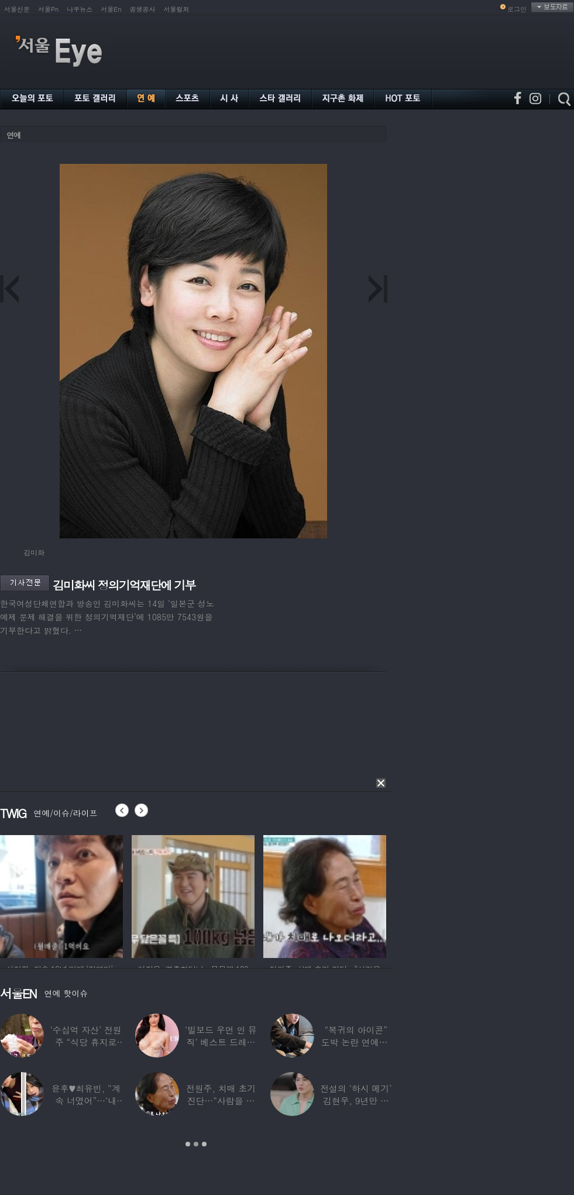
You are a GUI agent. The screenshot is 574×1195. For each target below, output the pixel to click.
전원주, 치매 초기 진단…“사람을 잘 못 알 (221, 1100)
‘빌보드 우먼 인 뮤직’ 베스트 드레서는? (221, 1042)
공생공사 (143, 9)
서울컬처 (177, 9)
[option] (61, 895)
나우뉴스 (79, 9)
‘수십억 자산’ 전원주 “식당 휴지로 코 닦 (86, 1042)
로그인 (517, 9)
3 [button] (204, 1144)
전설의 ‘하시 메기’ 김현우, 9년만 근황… (355, 1100)
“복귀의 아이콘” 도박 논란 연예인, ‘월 (356, 1042)
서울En (111, 9)
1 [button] (187, 1144)
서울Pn (48, 9)
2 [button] (196, 1144)
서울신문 (17, 9)
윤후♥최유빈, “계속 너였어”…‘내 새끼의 (86, 1100)
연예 (13, 134)
